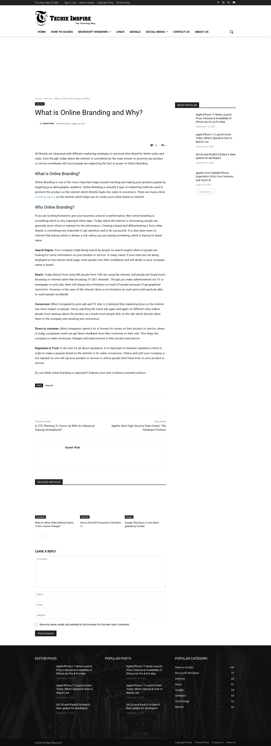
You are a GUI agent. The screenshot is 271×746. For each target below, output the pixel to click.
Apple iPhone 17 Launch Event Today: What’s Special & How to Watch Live (214, 138)
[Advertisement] (135, 64)
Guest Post (48, 123)
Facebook (40, 517)
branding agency (45, 197)
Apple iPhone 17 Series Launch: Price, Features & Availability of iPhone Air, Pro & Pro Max (214, 118)
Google (129, 517)
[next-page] (43, 535)
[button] (231, 31)
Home (38, 98)
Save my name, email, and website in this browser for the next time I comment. (85, 624)
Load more (205, 191)
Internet (48, 98)
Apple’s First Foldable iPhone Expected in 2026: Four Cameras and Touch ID (214, 176)
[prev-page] (37, 535)
